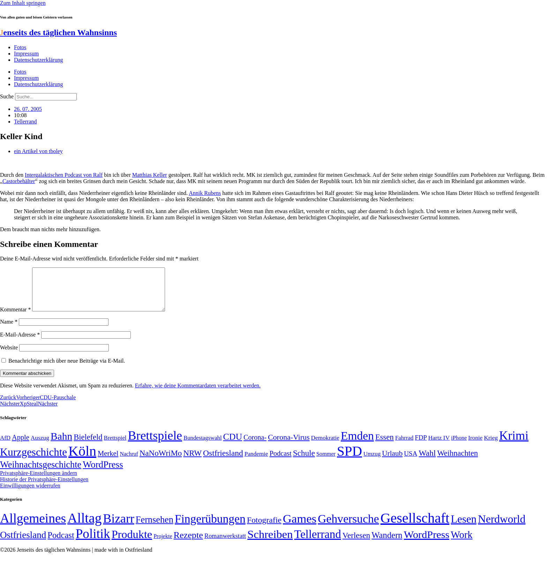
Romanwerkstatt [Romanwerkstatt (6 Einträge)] (225, 544)
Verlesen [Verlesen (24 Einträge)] (356, 543)
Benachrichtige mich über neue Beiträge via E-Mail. (66, 369)
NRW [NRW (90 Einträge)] (192, 461)
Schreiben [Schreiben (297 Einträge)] (270, 542)
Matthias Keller (149, 175)
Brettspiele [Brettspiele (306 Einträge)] (155, 444)
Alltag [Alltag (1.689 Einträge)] (84, 526)
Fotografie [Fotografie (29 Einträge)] (264, 528)
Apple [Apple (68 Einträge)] (20, 445)
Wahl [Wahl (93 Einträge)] (427, 461)
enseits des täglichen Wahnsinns (58, 32)
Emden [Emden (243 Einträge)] (357, 444)
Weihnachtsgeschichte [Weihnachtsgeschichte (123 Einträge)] (40, 473)
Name (8, 330)
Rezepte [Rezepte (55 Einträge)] (188, 543)
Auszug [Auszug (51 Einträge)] (40, 446)
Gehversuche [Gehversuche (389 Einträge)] (348, 527)
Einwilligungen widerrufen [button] (30, 494)
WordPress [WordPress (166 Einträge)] (426, 543)
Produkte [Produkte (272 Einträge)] (132, 542)
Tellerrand (25, 121)
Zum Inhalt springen (23, 3)
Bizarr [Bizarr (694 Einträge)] (118, 527)
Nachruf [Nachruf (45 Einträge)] (129, 462)
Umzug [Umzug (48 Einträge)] (372, 462)
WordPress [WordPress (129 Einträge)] (103, 473)
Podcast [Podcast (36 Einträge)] (60, 543)
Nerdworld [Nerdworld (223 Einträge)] (501, 527)
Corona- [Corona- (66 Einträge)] (255, 445)
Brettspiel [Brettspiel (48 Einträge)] (115, 446)
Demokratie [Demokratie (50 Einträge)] (325, 446)
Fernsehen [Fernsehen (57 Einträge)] (154, 528)
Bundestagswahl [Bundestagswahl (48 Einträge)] (202, 446)
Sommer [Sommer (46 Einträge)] (326, 462)
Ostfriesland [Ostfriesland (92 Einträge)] (223, 461)
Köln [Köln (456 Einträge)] (82, 459)
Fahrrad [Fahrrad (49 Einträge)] (404, 446)
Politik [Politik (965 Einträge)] (93, 542)
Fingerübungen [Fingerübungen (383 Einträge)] (210, 527)
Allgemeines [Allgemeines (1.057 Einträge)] (33, 527)
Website (9, 356)
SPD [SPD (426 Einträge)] (349, 459)
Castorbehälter (18, 181)
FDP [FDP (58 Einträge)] (421, 445)
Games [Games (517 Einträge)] (299, 527)
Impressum (26, 53)
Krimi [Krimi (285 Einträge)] (514, 444)
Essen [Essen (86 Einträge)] (384, 445)
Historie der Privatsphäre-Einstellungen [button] (44, 488)
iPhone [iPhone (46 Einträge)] (459, 446)
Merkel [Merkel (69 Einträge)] (108, 462)
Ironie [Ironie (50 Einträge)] (475, 446)
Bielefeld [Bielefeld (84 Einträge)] (88, 445)
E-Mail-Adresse (20, 343)
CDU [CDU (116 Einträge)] (232, 445)
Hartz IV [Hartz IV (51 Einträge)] (439, 446)
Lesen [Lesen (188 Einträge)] (464, 527)
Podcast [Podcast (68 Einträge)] (280, 462)
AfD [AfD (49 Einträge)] (5, 446)
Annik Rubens (205, 193)
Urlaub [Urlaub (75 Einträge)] (392, 462)
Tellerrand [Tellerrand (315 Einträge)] (317, 542)
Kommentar (15, 318)
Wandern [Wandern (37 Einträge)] (387, 543)
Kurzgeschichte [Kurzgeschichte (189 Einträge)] (33, 460)
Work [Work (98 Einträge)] (461, 543)
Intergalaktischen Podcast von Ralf (64, 175)
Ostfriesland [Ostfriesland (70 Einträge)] (23, 543)
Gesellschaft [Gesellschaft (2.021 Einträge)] (415, 526)
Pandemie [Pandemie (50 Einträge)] (256, 462)
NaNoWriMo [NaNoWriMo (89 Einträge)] (161, 461)
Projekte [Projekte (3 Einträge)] (162, 544)
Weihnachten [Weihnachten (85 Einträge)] (457, 461)
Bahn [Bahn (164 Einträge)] (61, 444)
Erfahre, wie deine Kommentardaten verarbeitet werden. (198, 394)
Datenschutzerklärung (38, 60)
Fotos (20, 47)
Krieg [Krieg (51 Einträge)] (491, 446)
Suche (7, 96)
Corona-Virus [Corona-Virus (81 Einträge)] (289, 445)
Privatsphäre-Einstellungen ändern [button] (38, 481)
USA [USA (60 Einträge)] (410, 462)
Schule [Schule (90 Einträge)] (304, 461)
